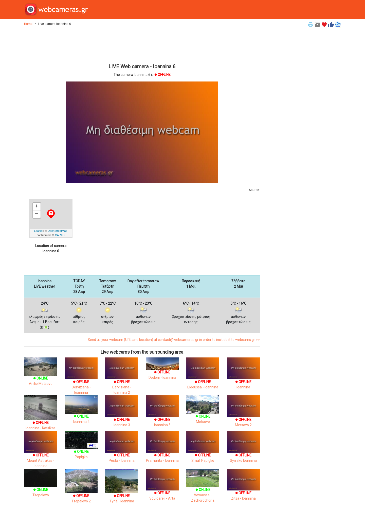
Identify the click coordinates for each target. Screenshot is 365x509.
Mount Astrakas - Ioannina (40, 453)
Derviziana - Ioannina (81, 380)
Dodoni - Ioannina (162, 370)
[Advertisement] (142, 45)
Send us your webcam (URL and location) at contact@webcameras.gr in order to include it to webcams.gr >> (174, 340)
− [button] (37, 214)
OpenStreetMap (57, 230)
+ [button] (36, 206)
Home (28, 24)
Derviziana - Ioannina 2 (121, 380)
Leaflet (38, 230)
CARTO (60, 235)
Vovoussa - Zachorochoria (202, 488)
